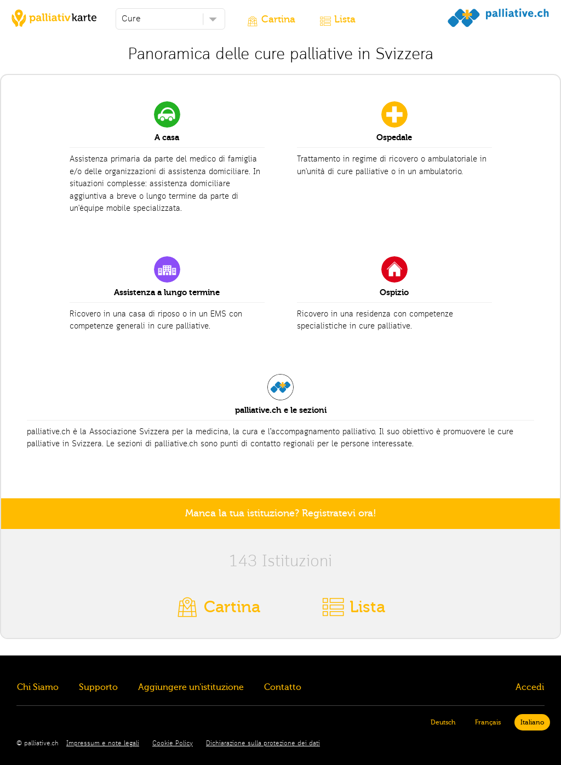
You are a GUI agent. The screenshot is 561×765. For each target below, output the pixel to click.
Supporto (98, 687)
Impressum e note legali (102, 743)
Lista (345, 19)
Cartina (278, 19)
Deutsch (443, 722)
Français (488, 722)
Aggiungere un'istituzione (191, 687)
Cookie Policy (172, 743)
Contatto (282, 687)
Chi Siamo (38, 687)
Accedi (530, 687)
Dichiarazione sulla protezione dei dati (263, 743)
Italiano (532, 722)
